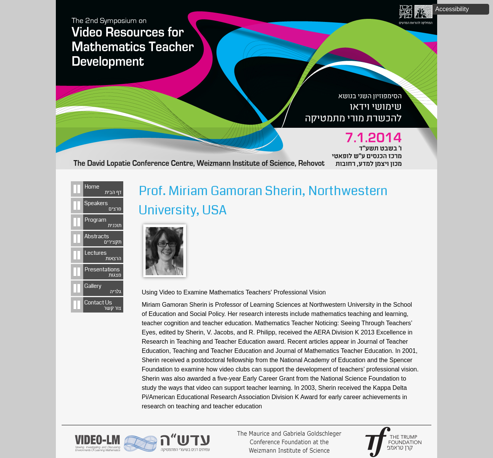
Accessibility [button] (452, 9)
